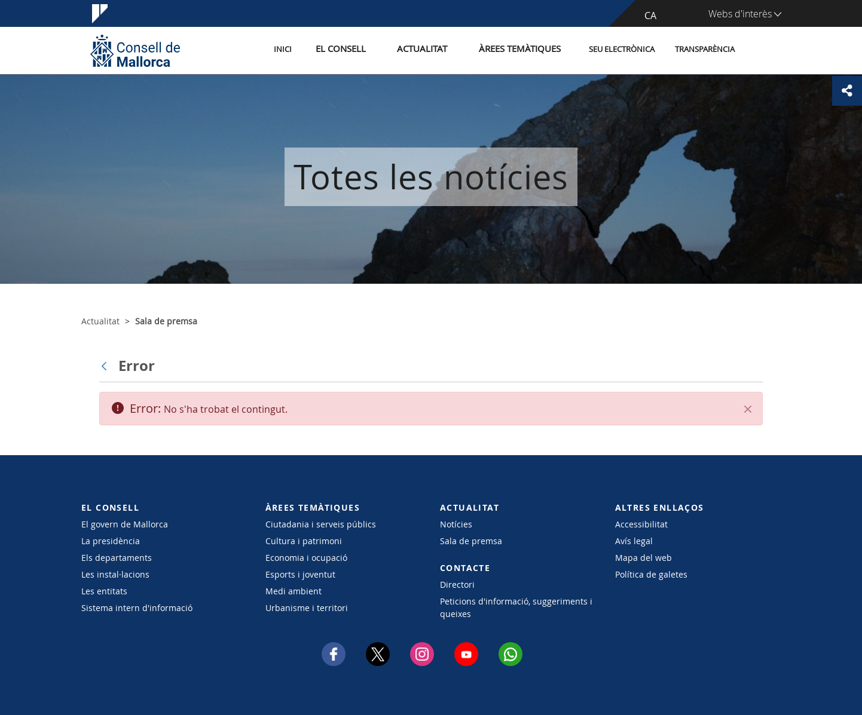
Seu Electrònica (622, 50)
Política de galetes (651, 574)
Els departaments (116, 557)
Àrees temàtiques (523, 50)
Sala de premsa (471, 541)
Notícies (456, 524)
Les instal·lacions (115, 574)
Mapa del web (643, 557)
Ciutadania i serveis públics (320, 524)
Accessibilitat (641, 524)
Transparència (705, 50)
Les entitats (104, 591)
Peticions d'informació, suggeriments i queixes (516, 607)
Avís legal (634, 541)
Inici (312, 50)
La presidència (110, 541)
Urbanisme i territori (306, 607)
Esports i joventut (300, 574)
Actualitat (436, 50)
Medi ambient (293, 591)
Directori (457, 584)
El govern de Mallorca (124, 524)
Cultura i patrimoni (303, 541)
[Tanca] (747, 409)
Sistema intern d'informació (136, 607)
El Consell (363, 50)
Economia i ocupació (306, 557)
